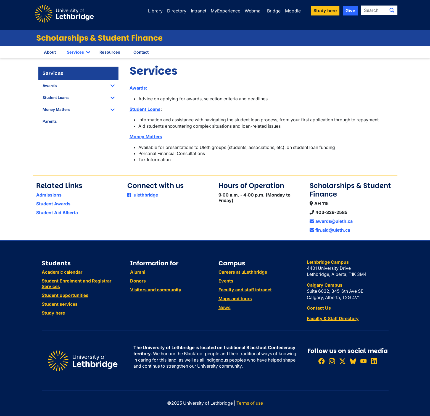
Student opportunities (65, 295)
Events (225, 281)
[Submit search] (391, 10)
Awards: (138, 88)
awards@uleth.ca (331, 221)
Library (155, 11)
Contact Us (319, 308)
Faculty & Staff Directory (333, 318)
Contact (141, 52)
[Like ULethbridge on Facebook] (321, 361)
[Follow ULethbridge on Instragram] (332, 361)
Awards (50, 85)
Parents (50, 121)
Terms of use (249, 403)
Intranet (198, 11)
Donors (138, 281)
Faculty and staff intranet (245, 289)
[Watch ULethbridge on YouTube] (363, 361)
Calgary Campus (324, 285)
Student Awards (53, 203)
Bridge (274, 11)
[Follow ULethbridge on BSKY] (353, 361)
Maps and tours (235, 298)
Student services (60, 304)
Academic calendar (62, 272)
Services (75, 52)
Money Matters (56, 109)
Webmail (254, 11)
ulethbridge (142, 195)
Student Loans (56, 97)
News (224, 307)
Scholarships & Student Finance (99, 38)
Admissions (49, 195)
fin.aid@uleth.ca (330, 230)
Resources (109, 52)
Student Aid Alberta (57, 212)
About (50, 52)
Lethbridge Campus (328, 262)
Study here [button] (325, 10)
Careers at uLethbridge (242, 272)
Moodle (293, 11)
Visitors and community (155, 289)
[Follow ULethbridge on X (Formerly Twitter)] (342, 361)
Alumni (137, 272)
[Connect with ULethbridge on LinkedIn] (374, 361)
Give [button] (350, 10)
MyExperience (225, 11)
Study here (53, 313)
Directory (176, 11)
